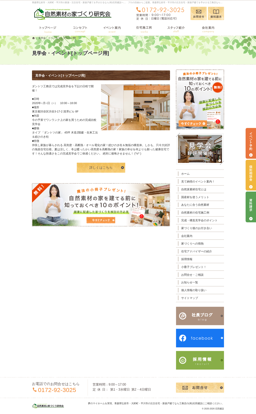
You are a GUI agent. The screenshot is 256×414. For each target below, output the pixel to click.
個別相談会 (251, 175)
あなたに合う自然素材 (195, 204)
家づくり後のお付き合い (196, 228)
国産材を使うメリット (195, 197)
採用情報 (186, 259)
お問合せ (199, 13)
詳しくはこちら (101, 167)
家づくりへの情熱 (192, 243)
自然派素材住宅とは (193, 189)
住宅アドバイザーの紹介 (196, 251)
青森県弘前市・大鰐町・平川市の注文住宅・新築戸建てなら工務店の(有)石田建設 (158, 403)
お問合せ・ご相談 (192, 274)
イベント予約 (251, 143)
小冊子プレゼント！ (193, 267)
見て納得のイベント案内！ (198, 181)
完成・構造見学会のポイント (199, 220)
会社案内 (186, 236)
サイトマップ (189, 298)
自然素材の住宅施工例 (195, 212)
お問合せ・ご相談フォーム (200, 388)
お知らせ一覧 (189, 282)
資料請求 (216, 13)
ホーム (185, 173)
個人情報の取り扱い (193, 290)
